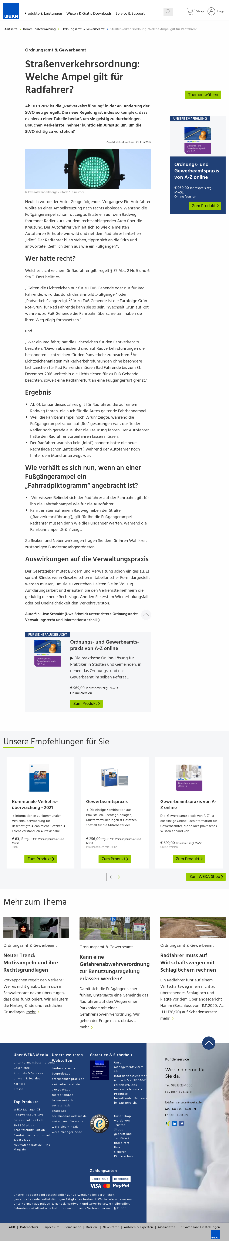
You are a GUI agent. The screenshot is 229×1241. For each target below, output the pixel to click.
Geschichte (22, 1068)
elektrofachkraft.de (66, 1084)
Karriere (19, 1084)
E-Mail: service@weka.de (183, 1102)
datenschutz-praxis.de (68, 1079)
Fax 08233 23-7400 (178, 1092)
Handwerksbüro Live (29, 1115)
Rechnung (121, 1179)
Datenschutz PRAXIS (28, 1120)
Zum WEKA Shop (206, 876)
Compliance (72, 1227)
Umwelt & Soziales (27, 1078)
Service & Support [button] (130, 14)
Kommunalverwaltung (40, 29)
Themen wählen (203, 94)
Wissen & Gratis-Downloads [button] (88, 14)
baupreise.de (61, 1074)
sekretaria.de (61, 1105)
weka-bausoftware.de (68, 1121)
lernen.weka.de (63, 1100)
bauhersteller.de (63, 1068)
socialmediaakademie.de (69, 1116)
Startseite (10, 29)
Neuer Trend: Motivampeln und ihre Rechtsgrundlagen (30, 963)
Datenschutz (29, 1227)
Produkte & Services (28, 1073)
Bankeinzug (100, 1179)
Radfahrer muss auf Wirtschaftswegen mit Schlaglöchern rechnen (188, 963)
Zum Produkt (205, 206)
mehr (34, 1012)
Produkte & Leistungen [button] (43, 14)
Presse (18, 1089)
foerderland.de (62, 1095)
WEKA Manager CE (27, 1109)
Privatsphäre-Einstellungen (200, 1227)
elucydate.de (61, 1089)
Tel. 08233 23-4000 (178, 1085)
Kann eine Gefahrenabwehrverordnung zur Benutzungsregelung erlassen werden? (115, 968)
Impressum (51, 1227)
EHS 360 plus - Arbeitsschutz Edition (29, 1127)
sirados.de (59, 1111)
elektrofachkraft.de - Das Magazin (32, 1147)
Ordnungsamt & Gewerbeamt (83, 29)
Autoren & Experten (138, 1227)
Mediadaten (166, 1227)
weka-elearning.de (65, 1127)
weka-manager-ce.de (67, 1132)
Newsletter (111, 1227)
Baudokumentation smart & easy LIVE (32, 1137)
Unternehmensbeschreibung (33, 1062)
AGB (12, 1227)
